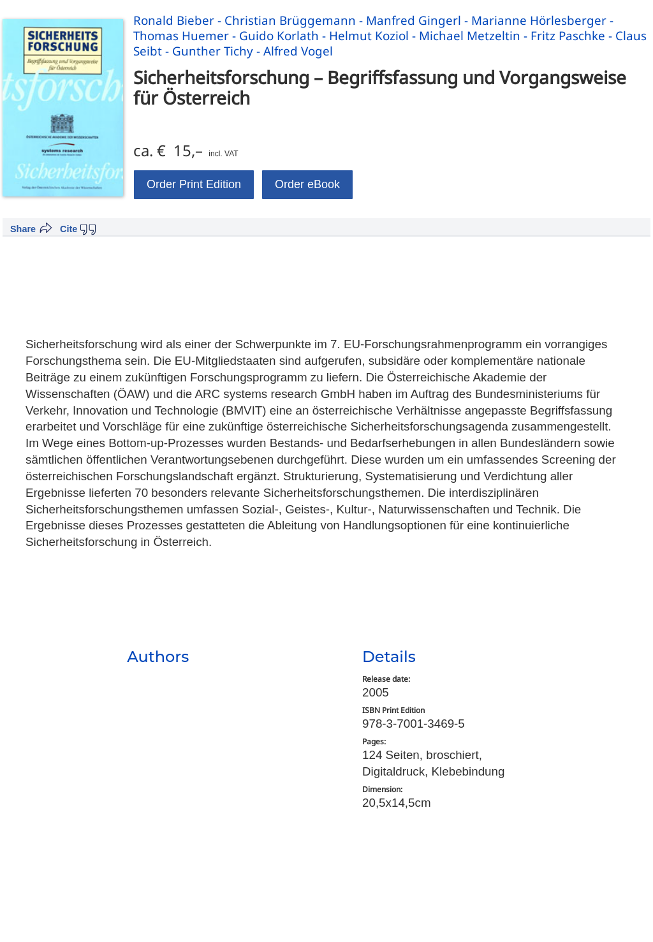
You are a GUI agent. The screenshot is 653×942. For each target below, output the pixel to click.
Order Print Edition (194, 184)
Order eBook (307, 184)
